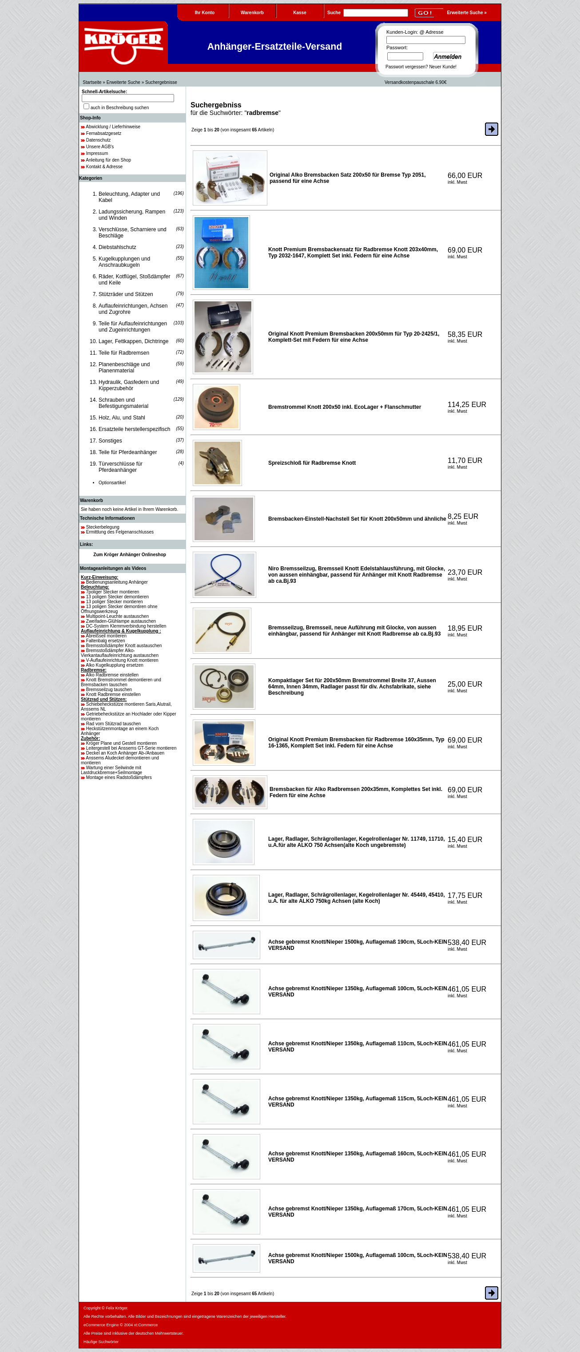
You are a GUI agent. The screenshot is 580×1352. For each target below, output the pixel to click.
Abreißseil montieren (106, 635)
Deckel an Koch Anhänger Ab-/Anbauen (125, 753)
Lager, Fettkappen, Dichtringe (133, 341)
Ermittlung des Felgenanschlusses (120, 532)
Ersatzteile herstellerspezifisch (134, 429)
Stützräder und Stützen (126, 294)
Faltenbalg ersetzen (105, 640)
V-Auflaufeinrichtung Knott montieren (122, 660)
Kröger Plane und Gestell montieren (121, 743)
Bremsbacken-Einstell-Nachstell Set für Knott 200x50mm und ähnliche (357, 519)
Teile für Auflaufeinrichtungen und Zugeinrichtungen (133, 326)
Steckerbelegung (102, 527)
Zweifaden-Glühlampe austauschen (121, 621)
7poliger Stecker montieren (112, 591)
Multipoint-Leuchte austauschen (117, 616)
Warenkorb (91, 500)
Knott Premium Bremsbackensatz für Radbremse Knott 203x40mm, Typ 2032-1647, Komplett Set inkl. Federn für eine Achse (353, 252)
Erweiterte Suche (123, 82)
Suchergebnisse (161, 82)
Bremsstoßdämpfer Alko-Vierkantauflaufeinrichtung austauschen (120, 653)
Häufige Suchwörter (101, 1342)
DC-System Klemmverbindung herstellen (126, 626)
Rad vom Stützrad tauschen (113, 723)
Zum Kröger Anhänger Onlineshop (129, 554)
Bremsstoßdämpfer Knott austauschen (124, 645)
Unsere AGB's (100, 146)
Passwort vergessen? (406, 66)
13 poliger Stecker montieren (114, 601)
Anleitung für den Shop (108, 160)
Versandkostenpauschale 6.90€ (416, 82)
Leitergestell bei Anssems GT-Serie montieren (131, 748)
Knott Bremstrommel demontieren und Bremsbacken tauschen (121, 682)
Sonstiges (110, 441)
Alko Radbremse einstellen (112, 674)
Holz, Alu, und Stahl (122, 418)
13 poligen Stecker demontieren (117, 596)
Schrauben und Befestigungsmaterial (123, 403)
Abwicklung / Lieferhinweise (113, 126)
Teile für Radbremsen (124, 353)
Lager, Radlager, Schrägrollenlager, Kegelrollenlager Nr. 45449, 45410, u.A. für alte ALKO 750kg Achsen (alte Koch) (356, 898)
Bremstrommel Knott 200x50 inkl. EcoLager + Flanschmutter (344, 407)
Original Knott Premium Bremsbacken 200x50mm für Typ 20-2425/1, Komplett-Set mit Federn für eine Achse (353, 337)
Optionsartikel (112, 482)
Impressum (97, 153)
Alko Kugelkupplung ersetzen (114, 665)
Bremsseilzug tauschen (109, 689)
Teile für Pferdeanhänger (128, 452)
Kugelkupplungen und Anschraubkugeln (124, 262)
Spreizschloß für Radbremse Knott (312, 463)
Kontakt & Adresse (104, 166)
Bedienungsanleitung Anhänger (117, 582)
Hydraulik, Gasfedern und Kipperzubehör (129, 385)
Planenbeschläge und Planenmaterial (124, 367)
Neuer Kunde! (443, 66)
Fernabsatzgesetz (104, 133)
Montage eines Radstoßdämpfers (119, 777)
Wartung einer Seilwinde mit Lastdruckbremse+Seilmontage (111, 770)
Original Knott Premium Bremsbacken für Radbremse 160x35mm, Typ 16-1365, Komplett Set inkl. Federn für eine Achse (356, 742)
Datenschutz (98, 140)
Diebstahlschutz (117, 247)
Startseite (92, 82)
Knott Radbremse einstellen (113, 694)
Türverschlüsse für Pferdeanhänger (121, 467)
